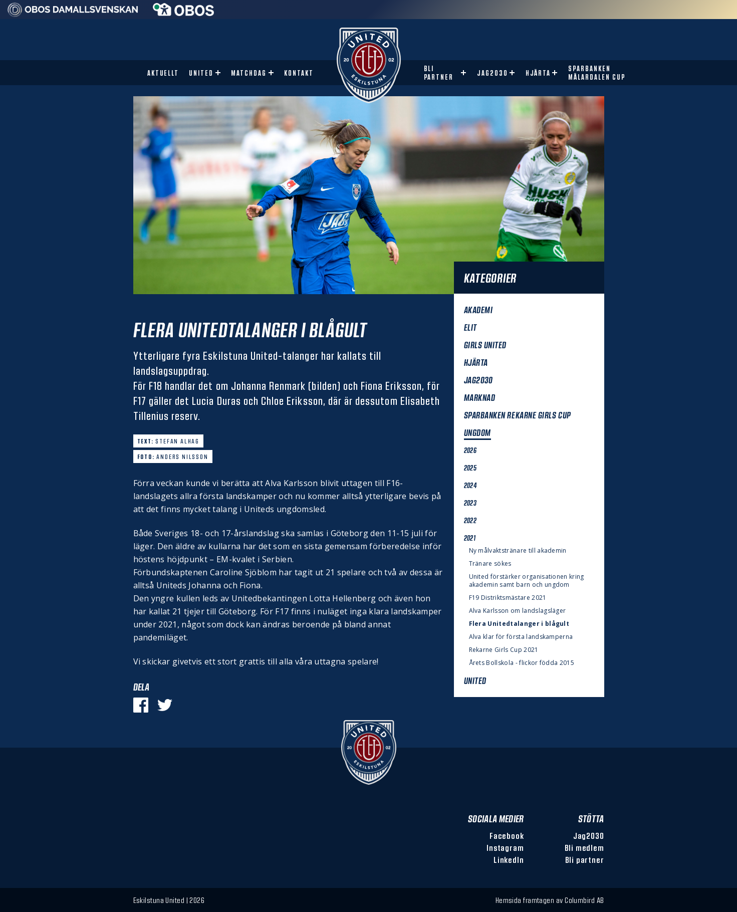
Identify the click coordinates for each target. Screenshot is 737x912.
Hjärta (538, 73)
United (201, 73)
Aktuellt (163, 73)
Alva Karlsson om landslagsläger (517, 611)
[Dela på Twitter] (164, 705)
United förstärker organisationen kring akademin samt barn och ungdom (526, 581)
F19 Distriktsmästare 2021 (508, 598)
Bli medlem (584, 847)
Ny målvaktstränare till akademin (518, 551)
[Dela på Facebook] (140, 705)
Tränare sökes (490, 564)
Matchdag (249, 73)
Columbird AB (584, 899)
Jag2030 (492, 73)
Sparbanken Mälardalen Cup (596, 72)
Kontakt (299, 73)
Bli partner (439, 72)
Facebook (506, 835)
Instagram (505, 847)
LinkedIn (509, 859)
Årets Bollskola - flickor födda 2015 (522, 663)
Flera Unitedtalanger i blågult (519, 624)
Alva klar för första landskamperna (521, 637)
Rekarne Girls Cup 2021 (504, 650)
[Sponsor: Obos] (183, 13)
